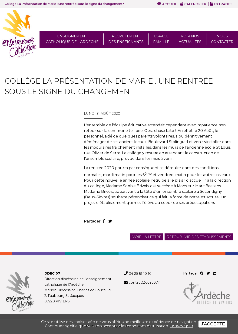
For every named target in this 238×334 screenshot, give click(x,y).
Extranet (223, 4)
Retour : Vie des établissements (199, 237)
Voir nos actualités (190, 39)
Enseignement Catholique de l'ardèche (72, 39)
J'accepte (213, 323)
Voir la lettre (146, 237)
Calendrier (195, 4)
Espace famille (161, 39)
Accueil (169, 4)
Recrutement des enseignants (126, 39)
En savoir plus (181, 326)
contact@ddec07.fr (145, 282)
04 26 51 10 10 (140, 274)
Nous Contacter (222, 39)
